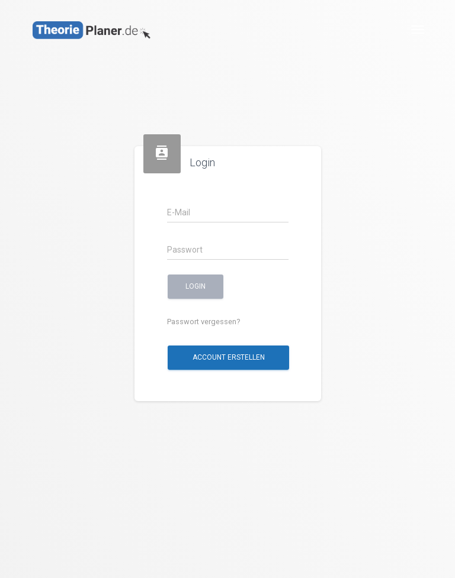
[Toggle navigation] (417, 29)
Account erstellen (228, 357)
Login (195, 286)
